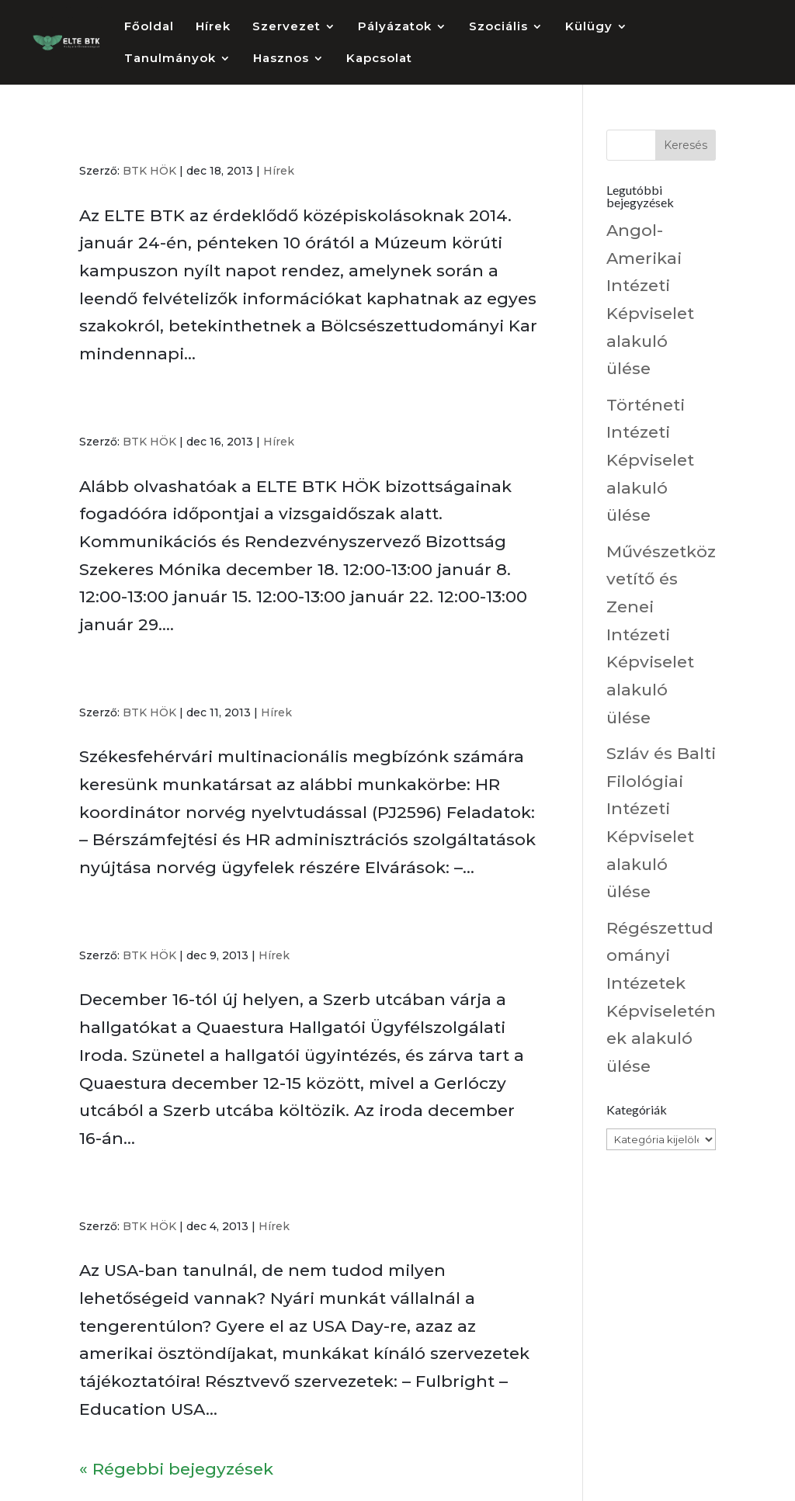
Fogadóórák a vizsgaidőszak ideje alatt (246, 410)
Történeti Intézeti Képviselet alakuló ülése (650, 460)
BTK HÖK (149, 171)
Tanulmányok (170, 59)
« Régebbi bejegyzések (176, 1468)
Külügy (589, 27)
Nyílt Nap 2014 (146, 139)
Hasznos (281, 59)
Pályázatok (395, 27)
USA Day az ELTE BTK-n (184, 1195)
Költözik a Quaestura (173, 924)
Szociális (498, 27)
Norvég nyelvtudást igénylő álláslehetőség (267, 681)
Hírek (213, 27)
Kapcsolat (379, 59)
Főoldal (149, 27)
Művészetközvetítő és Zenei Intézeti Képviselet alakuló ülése (661, 634)
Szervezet (286, 27)
